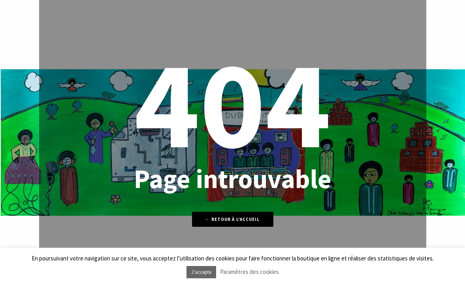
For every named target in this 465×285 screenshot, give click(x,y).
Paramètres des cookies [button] (249, 272)
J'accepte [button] (201, 272)
